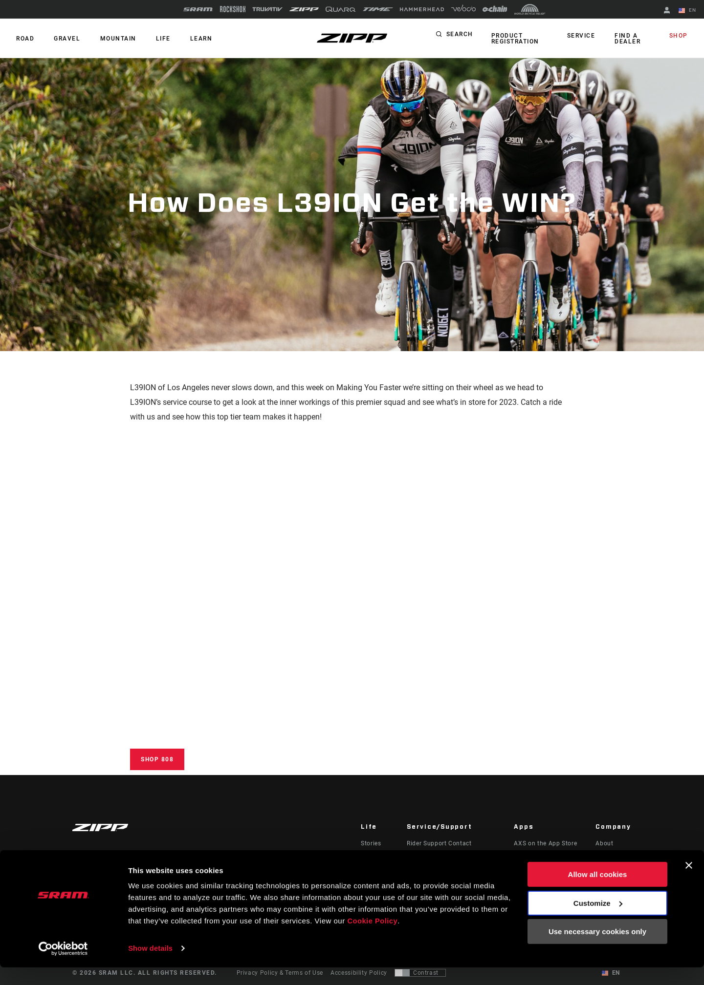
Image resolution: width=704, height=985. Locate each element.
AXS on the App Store (545, 843)
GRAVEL (62, 38)
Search (459, 36)
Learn (187, 38)
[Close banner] (688, 883)
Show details (151, 966)
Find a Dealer (627, 38)
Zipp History (613, 857)
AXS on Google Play (543, 857)
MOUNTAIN (110, 38)
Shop (680, 36)
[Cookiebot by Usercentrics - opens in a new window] (63, 966)
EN (689, 10)
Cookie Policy (372, 939)
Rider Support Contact (439, 843)
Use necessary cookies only (597, 949)
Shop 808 (157, 759)
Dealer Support (428, 857)
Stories (371, 843)
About (604, 843)
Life (152, 38)
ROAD (24, 38)
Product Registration (514, 38)
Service (584, 36)
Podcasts (374, 857)
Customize (597, 921)
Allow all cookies (597, 892)
